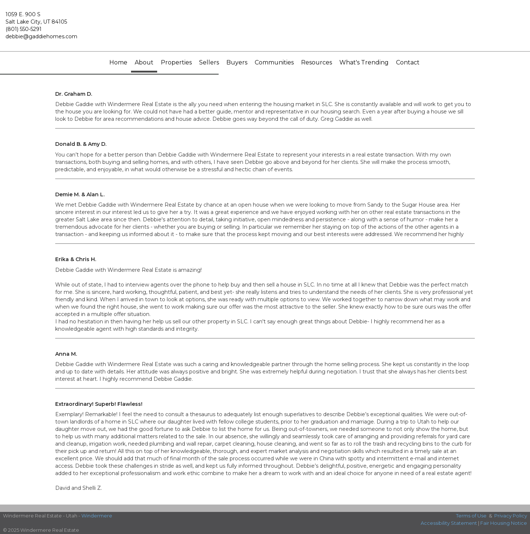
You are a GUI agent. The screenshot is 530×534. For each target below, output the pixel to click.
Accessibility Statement (449, 523)
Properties (176, 62)
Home (118, 62)
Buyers (236, 62)
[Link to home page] (265, 29)
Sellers (209, 62)
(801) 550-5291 (24, 29)
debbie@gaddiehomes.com (41, 36)
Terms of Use (471, 516)
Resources (316, 62)
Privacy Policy (510, 516)
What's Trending (364, 62)
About (144, 62)
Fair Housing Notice (503, 523)
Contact (408, 62)
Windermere (96, 516)
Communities (274, 62)
